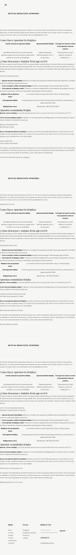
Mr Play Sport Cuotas (7, 127)
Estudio (10, 535)
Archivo (10, 533)
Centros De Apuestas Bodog (9, 76)
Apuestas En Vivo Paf (7, 204)
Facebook (26, 535)
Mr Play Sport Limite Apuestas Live (11, 468)
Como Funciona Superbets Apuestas (12, 408)
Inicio (10, 530)
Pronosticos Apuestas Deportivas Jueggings (14, 157)
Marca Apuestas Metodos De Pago (11, 310)
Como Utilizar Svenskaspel (9, 143)
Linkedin (25, 538)
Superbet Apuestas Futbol (8, 245)
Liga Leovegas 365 (6, 141)
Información (12, 540)
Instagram (26, 530)
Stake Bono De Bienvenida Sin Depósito (13, 410)
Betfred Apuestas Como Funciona (11, 482)
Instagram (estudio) (29, 533)
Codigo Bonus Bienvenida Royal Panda (13, 294)
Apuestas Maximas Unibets (9, 324)
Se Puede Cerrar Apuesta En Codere (11, 296)
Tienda (10, 538)
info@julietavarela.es (47, 543)
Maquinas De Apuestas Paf (9, 124)
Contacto (11, 543)
